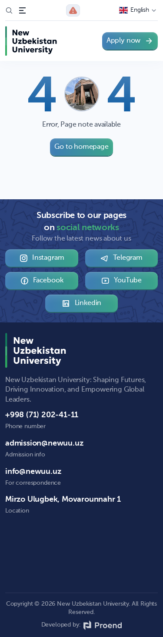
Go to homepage (81, 147)
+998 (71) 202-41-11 (41, 415)
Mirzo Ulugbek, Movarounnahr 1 (63, 499)
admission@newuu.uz (44, 443)
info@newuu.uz (33, 472)
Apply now (129, 41)
